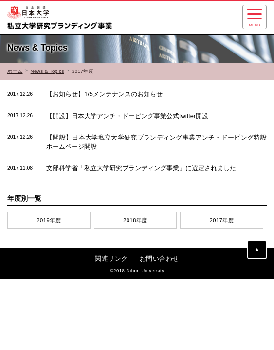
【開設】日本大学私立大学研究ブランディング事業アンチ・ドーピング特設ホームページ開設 (137, 141)
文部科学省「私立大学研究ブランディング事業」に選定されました (121, 168)
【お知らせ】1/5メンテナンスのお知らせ (85, 94)
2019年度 (49, 220)
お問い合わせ (159, 258)
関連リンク (111, 258)
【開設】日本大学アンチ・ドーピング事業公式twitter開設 (107, 116)
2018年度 (135, 220)
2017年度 (222, 220)
